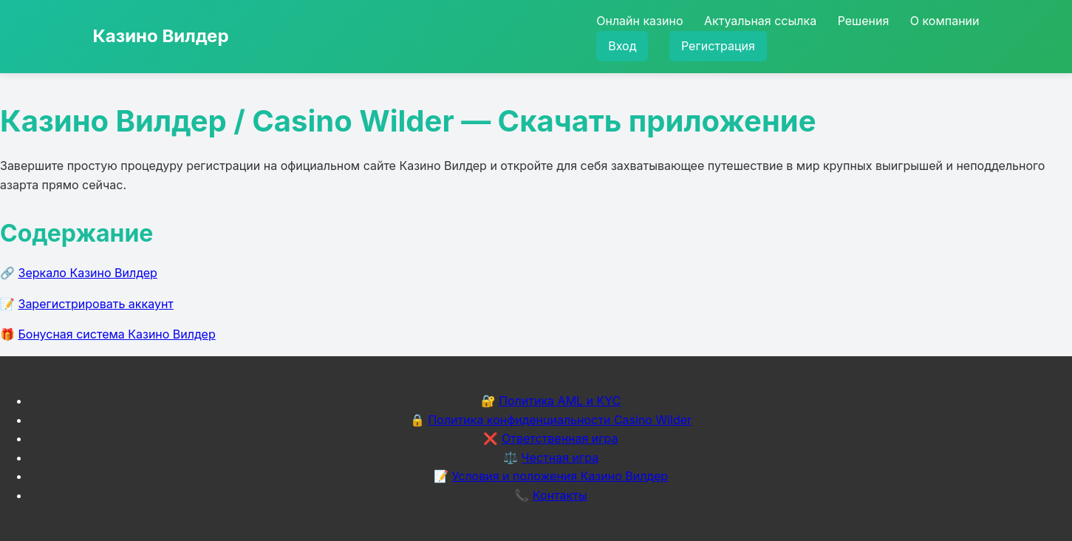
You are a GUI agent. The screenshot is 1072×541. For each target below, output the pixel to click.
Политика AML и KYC (560, 400)
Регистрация (718, 45)
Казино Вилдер (161, 36)
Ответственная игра (560, 438)
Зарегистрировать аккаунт (96, 303)
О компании (945, 20)
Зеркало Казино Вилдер (87, 272)
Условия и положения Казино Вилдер (559, 476)
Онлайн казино (639, 20)
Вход (622, 45)
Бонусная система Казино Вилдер (117, 334)
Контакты (560, 495)
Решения (864, 20)
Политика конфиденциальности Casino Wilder (560, 419)
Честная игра (559, 457)
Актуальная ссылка (760, 20)
